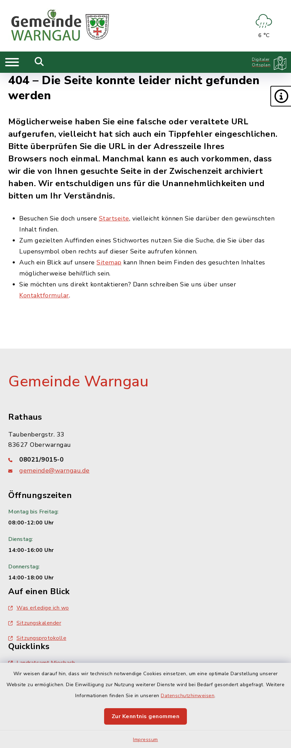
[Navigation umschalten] (12, 62)
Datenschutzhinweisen (187, 695)
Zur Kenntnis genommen (146, 716)
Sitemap (109, 262)
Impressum (145, 739)
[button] (280, 96)
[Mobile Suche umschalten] (39, 62)
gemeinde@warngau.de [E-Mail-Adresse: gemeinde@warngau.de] (54, 470)
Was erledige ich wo (38, 608)
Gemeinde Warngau (78, 381)
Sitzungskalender (34, 623)
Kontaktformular (44, 295)
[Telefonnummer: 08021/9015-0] (145, 459)
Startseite (114, 218)
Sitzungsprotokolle (37, 638)
